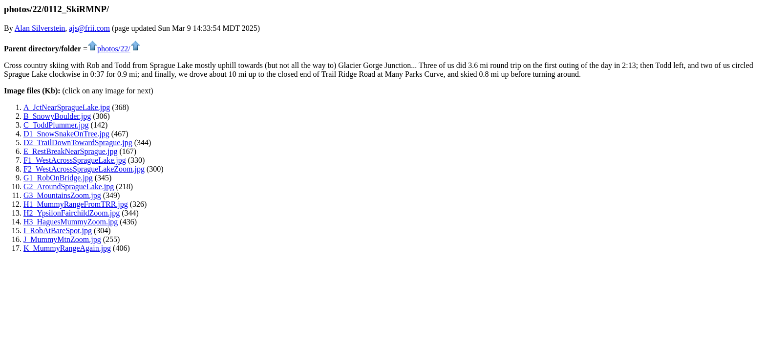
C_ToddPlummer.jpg (56, 125)
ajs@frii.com (89, 28)
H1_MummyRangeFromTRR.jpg (75, 204)
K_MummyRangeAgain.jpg (67, 248)
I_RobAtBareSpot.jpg (57, 230)
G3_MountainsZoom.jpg (62, 195)
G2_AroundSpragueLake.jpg (68, 186)
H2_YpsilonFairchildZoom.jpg (71, 213)
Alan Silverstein (40, 28)
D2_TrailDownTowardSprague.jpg (77, 142)
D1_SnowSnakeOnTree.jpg (66, 134)
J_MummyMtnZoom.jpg (62, 239)
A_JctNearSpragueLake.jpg (66, 107)
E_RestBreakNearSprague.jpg (70, 151)
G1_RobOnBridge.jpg (58, 178)
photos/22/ (113, 48)
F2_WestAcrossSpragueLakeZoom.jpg (84, 169)
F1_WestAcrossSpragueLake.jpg (74, 160)
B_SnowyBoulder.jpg (57, 116)
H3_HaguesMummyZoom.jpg (70, 222)
